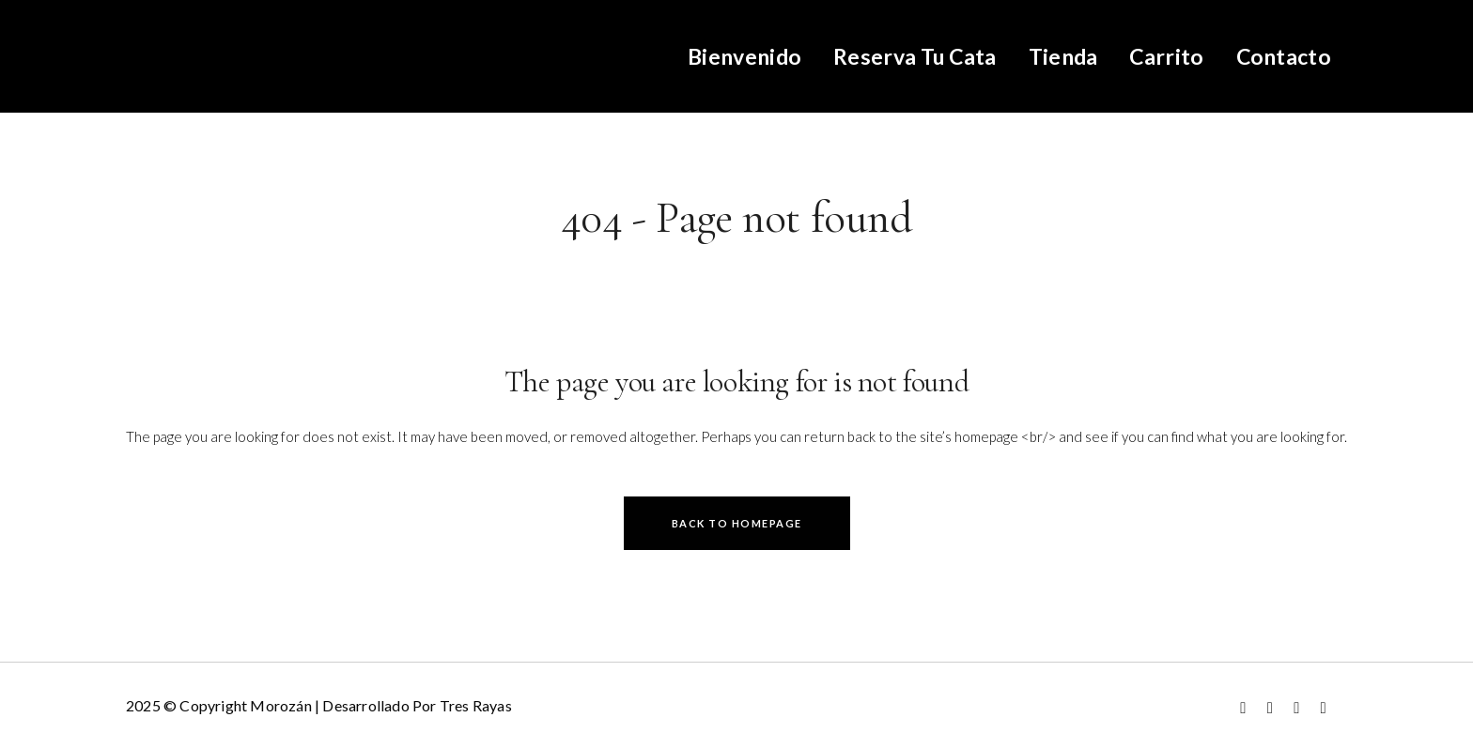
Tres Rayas (476, 705)
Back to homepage (737, 523)
